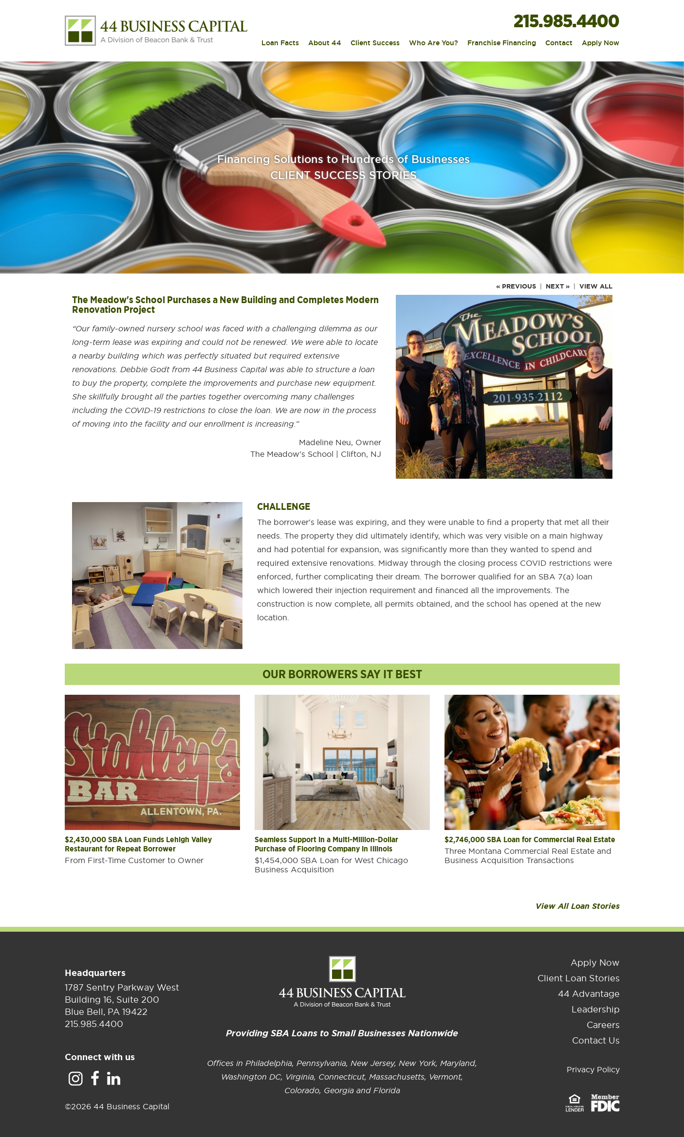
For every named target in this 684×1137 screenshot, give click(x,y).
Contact (559, 43)
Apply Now (600, 43)
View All (595, 286)
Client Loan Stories (578, 978)
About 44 (324, 43)
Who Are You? (433, 43)
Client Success (375, 43)
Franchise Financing (501, 43)
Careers (603, 1024)
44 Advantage (589, 993)
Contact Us (596, 1040)
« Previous (516, 286)
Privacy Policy (593, 1069)
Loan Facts (280, 43)
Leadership (596, 1009)
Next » (558, 286)
